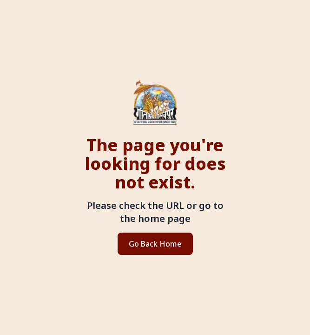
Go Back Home (155, 244)
